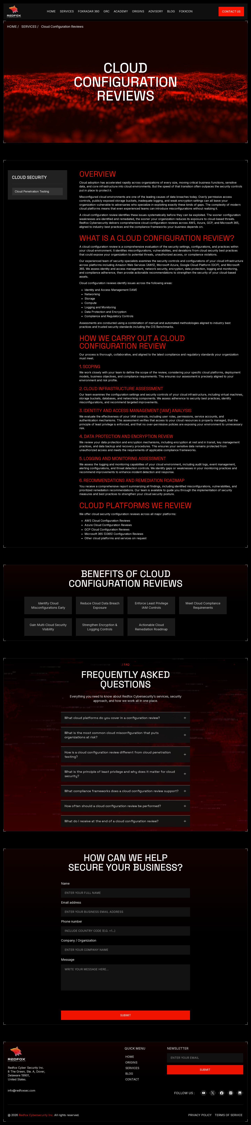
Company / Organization (78, 940)
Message (67, 959)
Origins (138, 11)
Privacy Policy (200, 1114)
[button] (125, 716)
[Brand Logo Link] (14, 11)
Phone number (71, 921)
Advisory (155, 11)
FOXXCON (186, 11)
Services (67, 11)
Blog (171, 11)
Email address (71, 902)
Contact (132, 1078)
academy (121, 11)
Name (65, 883)
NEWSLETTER (177, 1047)
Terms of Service (228, 1114)
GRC (106, 11)
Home (129, 1056)
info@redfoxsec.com (21, 1090)
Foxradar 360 (88, 11)
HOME (51, 11)
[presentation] (87, 999)
